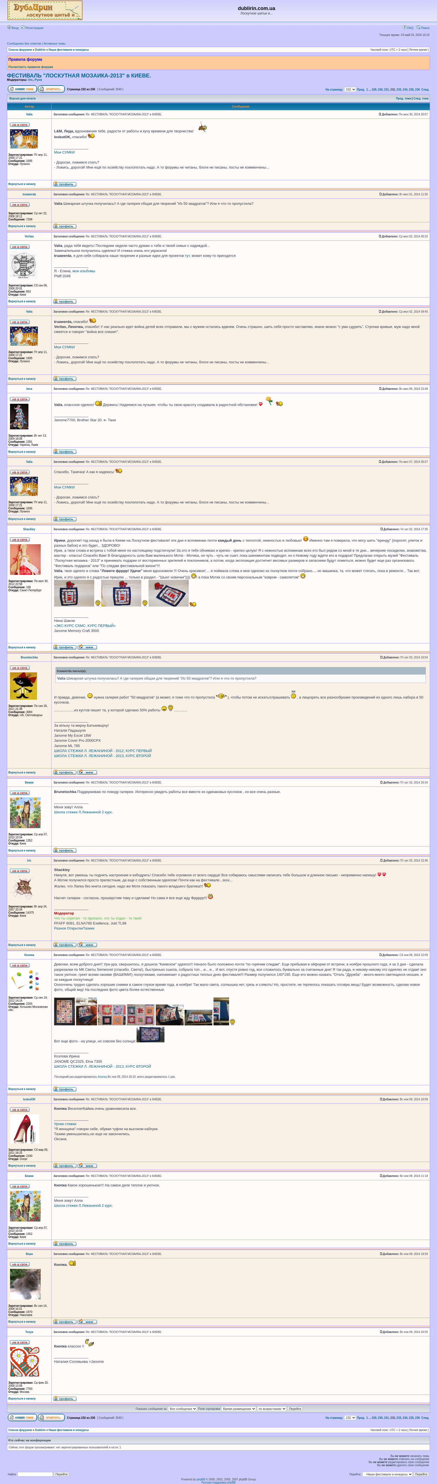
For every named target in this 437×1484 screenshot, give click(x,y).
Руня (38, 79)
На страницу (334, 89)
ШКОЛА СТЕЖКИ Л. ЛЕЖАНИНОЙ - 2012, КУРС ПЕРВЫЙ (103, 751)
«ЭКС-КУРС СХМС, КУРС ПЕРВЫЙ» (85, 626)
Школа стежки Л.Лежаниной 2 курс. (83, 812)
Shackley (29, 529)
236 (417, 89)
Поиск (423, 28)
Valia (29, 114)
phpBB (201, 1479)
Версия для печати (22, 98)
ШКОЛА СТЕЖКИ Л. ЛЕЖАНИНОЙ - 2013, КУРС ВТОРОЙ (102, 756)
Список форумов (20, 49)
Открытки (75, 928)
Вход (13, 28)
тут (187, 256)
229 (374, 89)
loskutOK (29, 1099)
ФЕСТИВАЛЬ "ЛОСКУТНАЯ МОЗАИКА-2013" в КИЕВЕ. (79, 75)
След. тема (420, 98)
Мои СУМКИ (64, 152)
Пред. (361, 89)
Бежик (29, 782)
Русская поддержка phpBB (218, 1482)
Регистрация (32, 28)
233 (399, 89)
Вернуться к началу (22, 184)
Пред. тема (403, 98)
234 (405, 89)
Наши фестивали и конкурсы (69, 49)
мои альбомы (83, 271)
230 (380, 89)
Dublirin (40, 49)
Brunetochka (29, 657)
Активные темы (54, 43)
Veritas (29, 236)
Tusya (29, 1332)
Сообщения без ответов (24, 43)
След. (425, 89)
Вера (29, 1254)
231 (386, 89)
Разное (60, 928)
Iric (30, 79)
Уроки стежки (65, 1124)
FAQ (408, 28)
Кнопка (29, 955)
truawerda (29, 194)
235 (411, 89)
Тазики (88, 928)
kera (29, 388)
